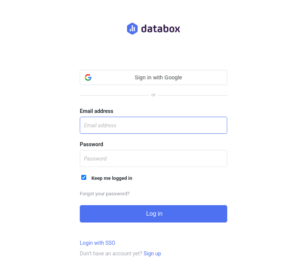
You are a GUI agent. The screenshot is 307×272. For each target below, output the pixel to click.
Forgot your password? (105, 193)
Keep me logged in (106, 178)
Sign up (152, 253)
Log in (153, 213)
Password (91, 144)
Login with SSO (97, 243)
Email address (96, 111)
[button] (153, 77)
